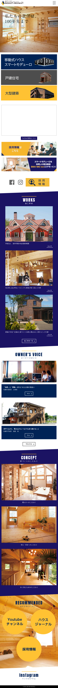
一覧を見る (28, 444)
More (28, 393)
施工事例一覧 (28, 341)
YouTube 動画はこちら (29, 138)
